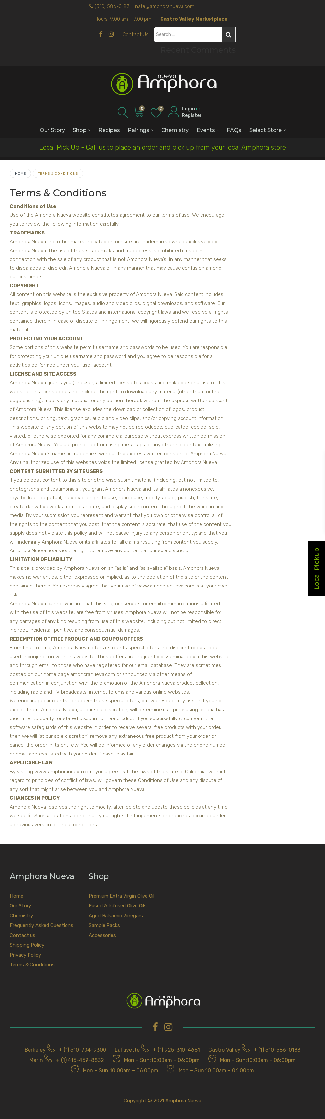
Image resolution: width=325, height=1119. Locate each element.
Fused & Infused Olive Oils (118, 906)
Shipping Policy (27, 945)
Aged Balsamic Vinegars (116, 916)
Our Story (52, 130)
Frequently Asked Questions (41, 925)
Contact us (22, 935)
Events (206, 130)
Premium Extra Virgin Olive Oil (121, 896)
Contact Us (136, 34)
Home (20, 173)
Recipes (109, 130)
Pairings (138, 130)
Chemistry (175, 130)
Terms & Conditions (32, 965)
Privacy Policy (25, 955)
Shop (79, 130)
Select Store (265, 130)
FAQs (234, 130)
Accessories (102, 935)
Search (228, 35)
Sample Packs (104, 925)
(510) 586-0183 (112, 6)
